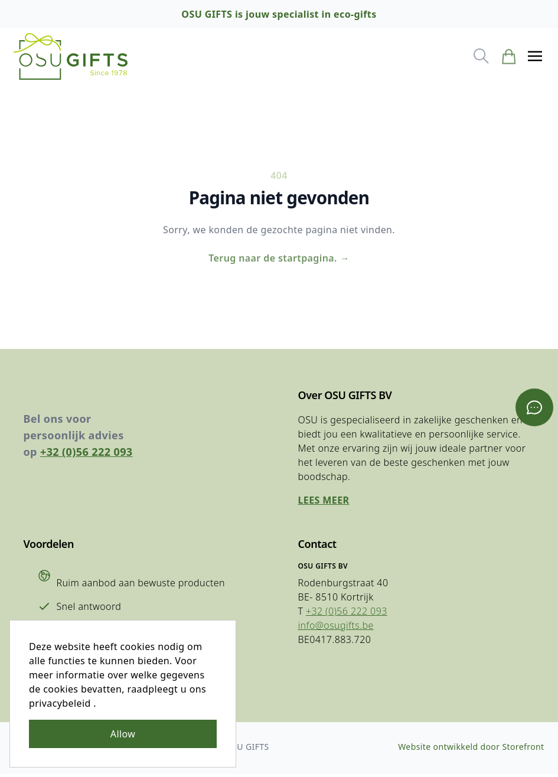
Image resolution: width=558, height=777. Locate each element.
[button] (534, 57)
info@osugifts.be (336, 628)
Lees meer (324, 503)
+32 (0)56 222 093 (87, 455)
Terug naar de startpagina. (279, 259)
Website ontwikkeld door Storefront (471, 749)
